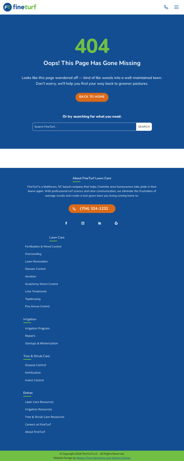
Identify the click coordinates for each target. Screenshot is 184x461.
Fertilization (33, 372)
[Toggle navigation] (176, 7)
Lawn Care (57, 237)
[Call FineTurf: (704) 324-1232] (166, 7)
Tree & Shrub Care (36, 356)
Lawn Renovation (36, 261)
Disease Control (35, 269)
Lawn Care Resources (39, 402)
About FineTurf (35, 432)
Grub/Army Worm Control (41, 284)
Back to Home (92, 97)
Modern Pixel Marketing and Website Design (104, 457)
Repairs (30, 336)
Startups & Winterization (41, 343)
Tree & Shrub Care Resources (44, 417)
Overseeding (33, 254)
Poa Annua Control (37, 306)
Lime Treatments (36, 291)
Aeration (30, 276)
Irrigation (29, 319)
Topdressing (32, 299)
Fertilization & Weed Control (43, 246)
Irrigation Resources (38, 409)
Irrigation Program (37, 328)
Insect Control (34, 380)
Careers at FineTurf (38, 424)
